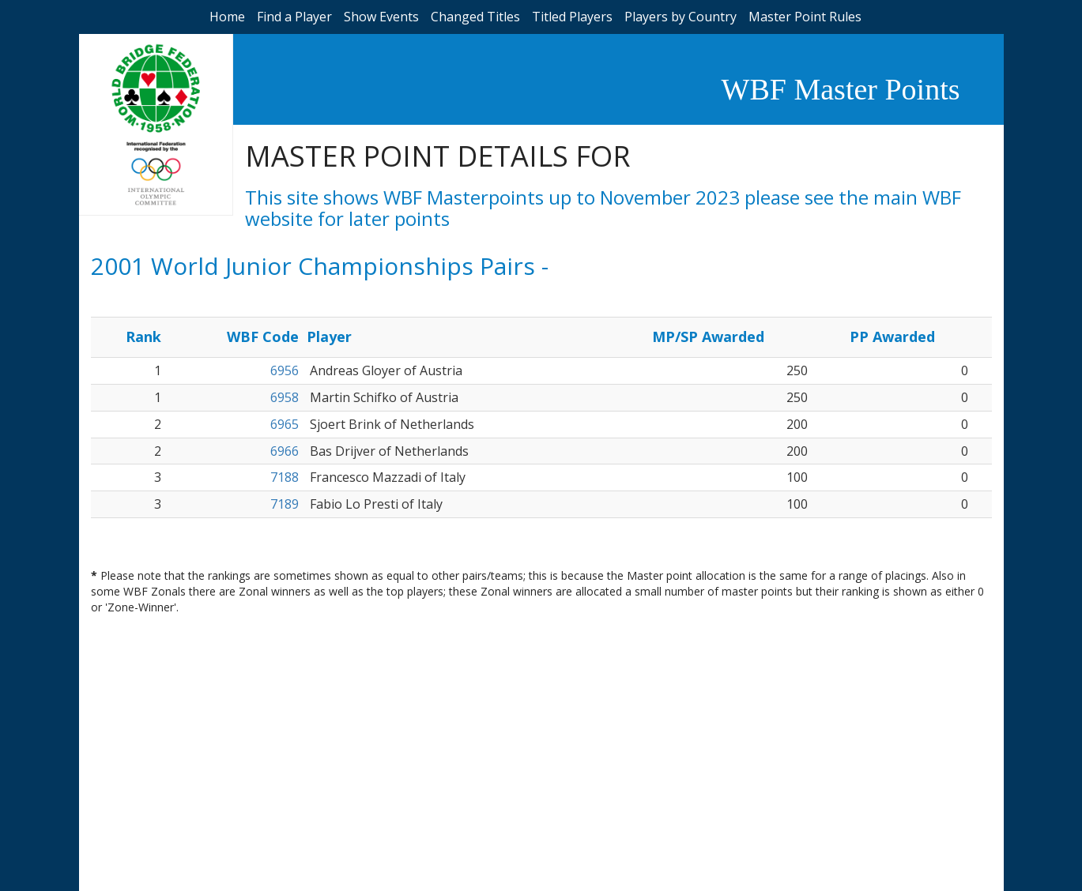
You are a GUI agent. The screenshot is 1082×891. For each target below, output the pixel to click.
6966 (284, 451)
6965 (284, 424)
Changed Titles (475, 16)
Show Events (381, 16)
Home (227, 16)
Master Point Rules (804, 16)
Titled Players (572, 16)
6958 (284, 397)
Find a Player (294, 16)
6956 (284, 370)
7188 (284, 477)
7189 (284, 504)
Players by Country (680, 16)
